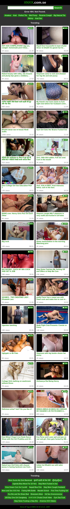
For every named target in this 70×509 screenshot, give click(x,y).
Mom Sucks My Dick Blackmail (20, 480)
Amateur (8, 15)
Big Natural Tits (59, 15)
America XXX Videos (48, 501)
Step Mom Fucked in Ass (47, 484)
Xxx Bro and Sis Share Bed (18, 494)
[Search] (31, 7)
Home (22, 507)
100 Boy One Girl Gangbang (16, 497)
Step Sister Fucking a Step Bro (26, 501)
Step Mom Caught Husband (54, 487)
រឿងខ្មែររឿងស (57, 480)
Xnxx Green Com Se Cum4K (16, 487)
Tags (28, 507)
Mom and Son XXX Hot (11, 491)
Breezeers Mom (37, 494)
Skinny (30, 18)
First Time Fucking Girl (59, 491)
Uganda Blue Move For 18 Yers (24, 484)
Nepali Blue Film (35, 487)
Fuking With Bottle (29, 491)
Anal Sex (38, 18)
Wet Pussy (33, 15)
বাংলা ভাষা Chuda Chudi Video (40, 497)
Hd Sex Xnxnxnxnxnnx (53, 494)
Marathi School (43, 491)
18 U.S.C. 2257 (44, 507)
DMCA (34, 507)
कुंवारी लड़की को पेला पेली (42, 480)
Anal (15, 15)
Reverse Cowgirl (45, 15)
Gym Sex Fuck (59, 497)
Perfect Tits (22, 15)
